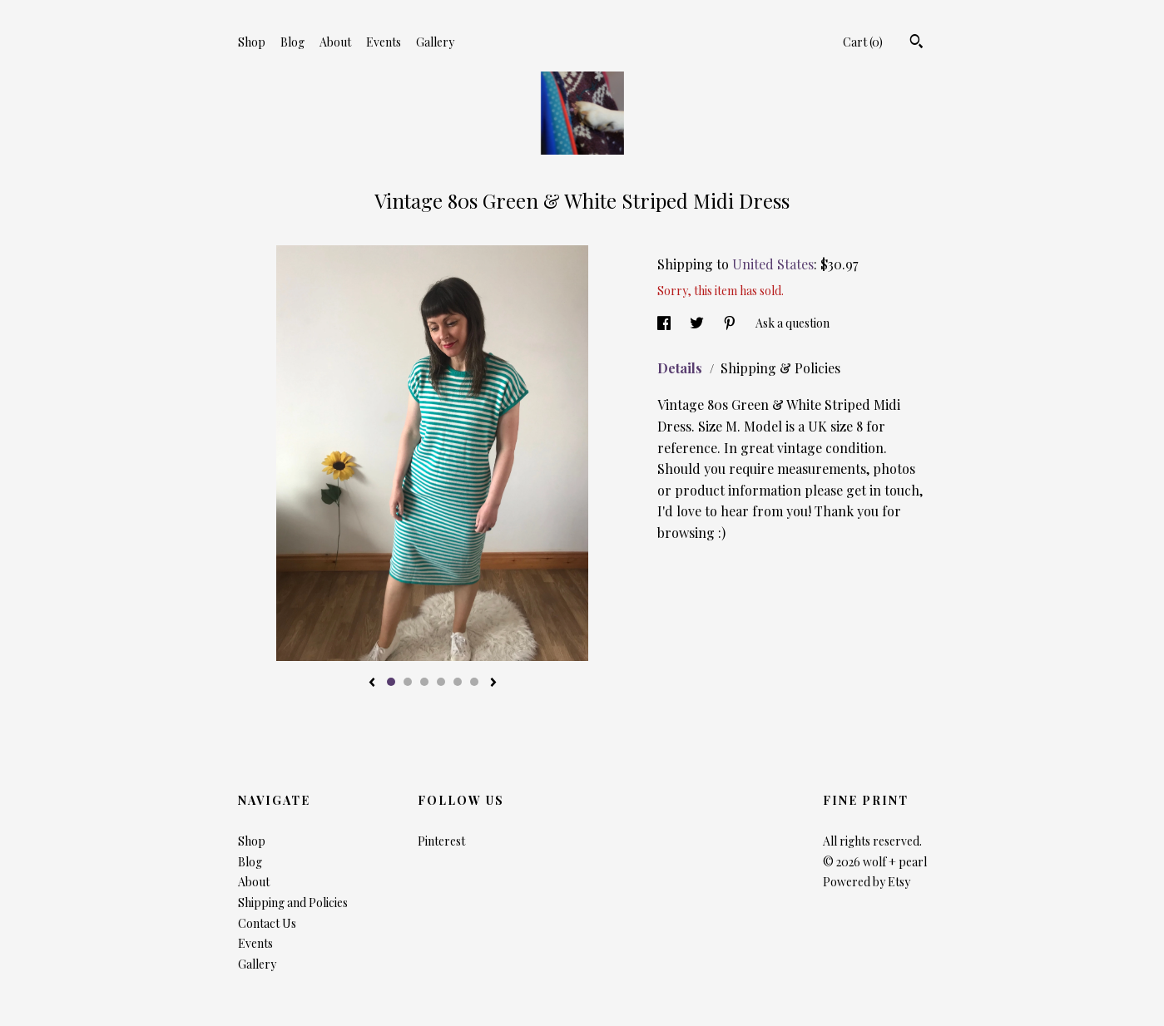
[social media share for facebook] (665, 323)
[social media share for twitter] (698, 323)
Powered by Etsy (866, 882)
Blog (292, 42)
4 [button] (441, 682)
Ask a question (792, 323)
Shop (251, 42)
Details (681, 368)
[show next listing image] (493, 683)
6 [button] (474, 682)
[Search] (916, 43)
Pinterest (441, 841)
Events (383, 42)
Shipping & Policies (780, 368)
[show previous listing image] (372, 683)
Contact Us (267, 923)
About (335, 42)
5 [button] (457, 682)
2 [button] (408, 682)
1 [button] (391, 682)
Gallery (435, 42)
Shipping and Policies (293, 902)
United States (773, 264)
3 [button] (424, 682)
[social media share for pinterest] (731, 323)
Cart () (863, 42)
